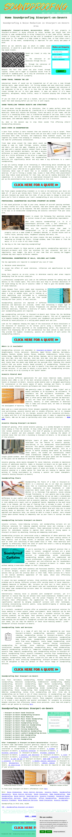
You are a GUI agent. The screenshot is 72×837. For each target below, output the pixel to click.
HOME (43, 13)
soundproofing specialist (44, 633)
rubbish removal (48, 763)
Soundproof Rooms (62, 796)
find (8, 680)
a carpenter (6, 761)
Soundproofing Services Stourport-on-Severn (27, 708)
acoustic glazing (35, 427)
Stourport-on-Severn (44, 350)
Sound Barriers (32, 796)
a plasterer (54, 757)
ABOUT (53, 13)
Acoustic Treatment (47, 796)
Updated (22, 822)
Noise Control (19, 796)
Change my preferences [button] (59, 831)
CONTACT (59, 13)
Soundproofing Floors (31, 822)
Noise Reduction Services (28, 800)
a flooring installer (27, 751)
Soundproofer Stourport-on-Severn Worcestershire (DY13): (26, 30)
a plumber (51, 749)
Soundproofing (7, 350)
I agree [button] (42, 831)
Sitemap (3, 822)
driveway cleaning (47, 753)
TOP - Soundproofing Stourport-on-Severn (18, 807)
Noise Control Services (33, 792)
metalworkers (14, 763)
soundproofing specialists (56, 360)
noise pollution (43, 702)
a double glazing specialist (44, 761)
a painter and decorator (29, 755)
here (31, 704)
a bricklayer (24, 757)
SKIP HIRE (47, 759)
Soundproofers (64, 798)
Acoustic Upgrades (61, 800)
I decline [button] (49, 831)
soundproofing (20, 34)
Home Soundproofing (57, 794)
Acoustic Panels (51, 792)
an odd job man (16, 759)
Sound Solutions (29, 798)
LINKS (48, 13)
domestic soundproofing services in (16, 649)
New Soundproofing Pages (12, 822)
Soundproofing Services (11, 798)
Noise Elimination (14, 792)
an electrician (14, 765)
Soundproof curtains (9, 569)
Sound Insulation (40, 794)
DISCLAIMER (66, 13)
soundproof (48, 594)
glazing (67, 442)
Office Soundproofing (47, 798)
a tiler (64, 755)
